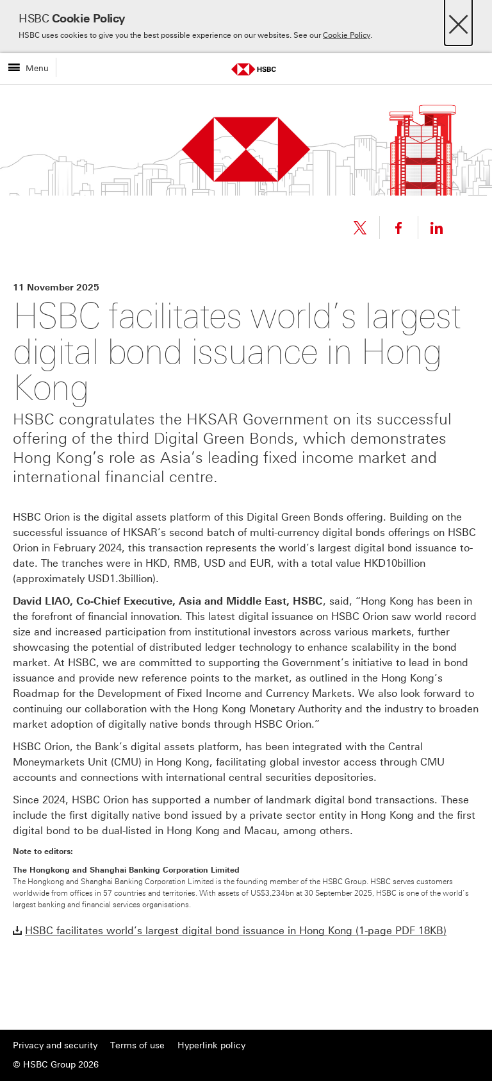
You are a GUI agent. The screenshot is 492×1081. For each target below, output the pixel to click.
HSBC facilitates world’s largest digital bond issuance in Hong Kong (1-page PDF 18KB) (236, 931)
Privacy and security (55, 1045)
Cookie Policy (346, 35)
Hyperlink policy (211, 1045)
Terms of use (137, 1045)
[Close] (458, 21)
